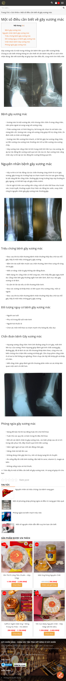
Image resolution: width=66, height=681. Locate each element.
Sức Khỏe (15, 12)
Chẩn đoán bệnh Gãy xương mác (17, 42)
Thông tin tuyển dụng (12, 677)
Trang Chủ (5, 12)
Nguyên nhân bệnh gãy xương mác (15, 33)
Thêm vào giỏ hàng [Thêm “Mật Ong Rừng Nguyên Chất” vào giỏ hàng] (49, 585)
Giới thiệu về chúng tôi (13, 674)
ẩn (23, 25)
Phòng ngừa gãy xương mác (15, 45)
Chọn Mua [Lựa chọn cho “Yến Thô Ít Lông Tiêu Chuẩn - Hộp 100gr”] (17, 585)
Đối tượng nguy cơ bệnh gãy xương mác (20, 39)
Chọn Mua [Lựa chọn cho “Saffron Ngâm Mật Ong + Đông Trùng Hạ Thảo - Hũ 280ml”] (17, 634)
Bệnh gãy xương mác (13, 30)
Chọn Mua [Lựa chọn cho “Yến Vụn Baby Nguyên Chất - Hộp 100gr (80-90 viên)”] (49, 634)
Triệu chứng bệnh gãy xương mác (18, 36)
